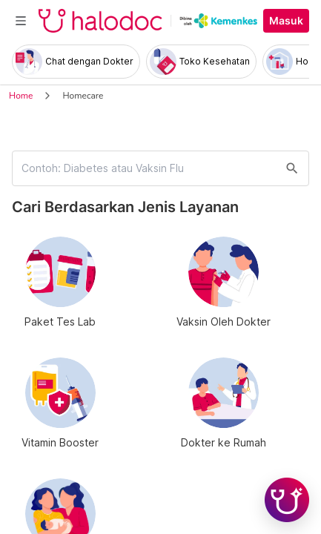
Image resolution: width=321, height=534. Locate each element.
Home (21, 96)
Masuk (286, 21)
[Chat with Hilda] (287, 500)
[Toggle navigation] (21, 20)
